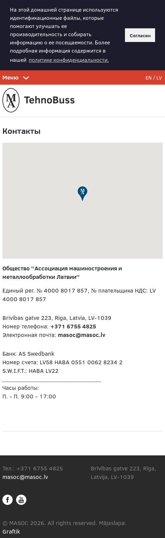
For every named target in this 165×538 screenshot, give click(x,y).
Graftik (11, 530)
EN (148, 76)
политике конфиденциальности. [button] (69, 59)
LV (159, 76)
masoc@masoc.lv (25, 476)
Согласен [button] (140, 35)
